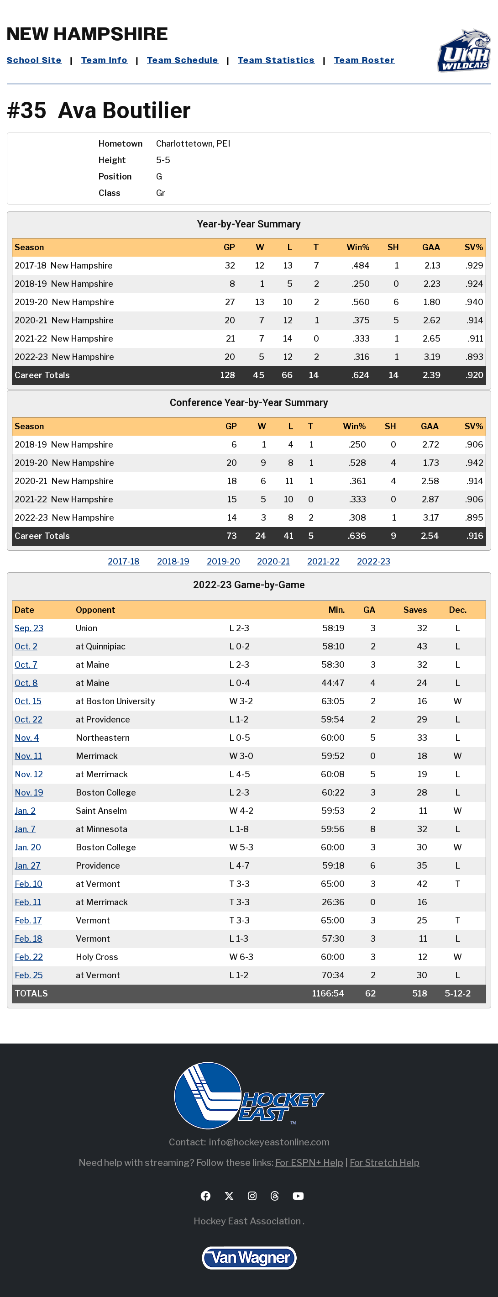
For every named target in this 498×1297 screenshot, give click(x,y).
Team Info (105, 60)
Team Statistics (278, 60)
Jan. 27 (28, 865)
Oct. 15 (28, 701)
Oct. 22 (29, 719)
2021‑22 (325, 561)
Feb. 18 (28, 939)
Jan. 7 (25, 829)
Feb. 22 (29, 957)
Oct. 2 (26, 646)
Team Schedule (184, 60)
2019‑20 (223, 561)
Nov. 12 (29, 774)
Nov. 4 (27, 738)
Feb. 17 (28, 920)
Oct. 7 (26, 665)
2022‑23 (376, 561)
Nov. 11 (28, 756)
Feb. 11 (28, 902)
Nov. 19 (29, 792)
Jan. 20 (28, 847)
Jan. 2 (25, 811)
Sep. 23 (29, 628)
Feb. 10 (28, 884)
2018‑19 (172, 561)
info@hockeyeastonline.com (269, 1142)
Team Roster (366, 60)
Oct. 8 (26, 683)
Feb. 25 (29, 975)
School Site (35, 60)
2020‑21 (274, 561)
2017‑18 (121, 561)
